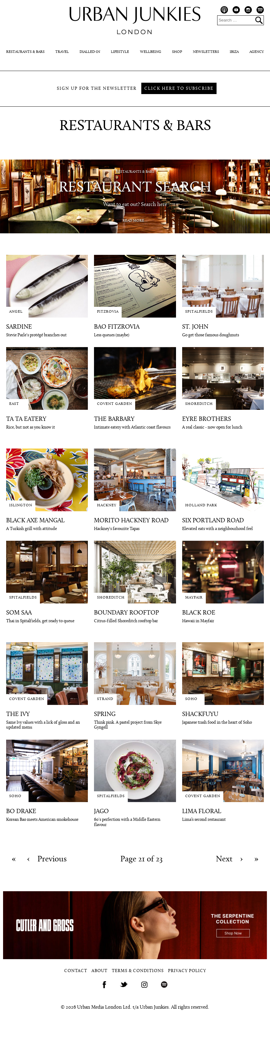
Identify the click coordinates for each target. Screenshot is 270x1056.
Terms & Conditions (138, 971)
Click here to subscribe (178, 88)
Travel (62, 52)
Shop (177, 52)
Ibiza (234, 52)
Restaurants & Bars (25, 52)
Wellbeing (150, 52)
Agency (256, 52)
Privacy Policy (187, 971)
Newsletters (206, 52)
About (100, 971)
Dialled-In (90, 52)
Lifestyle (120, 52)
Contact (75, 971)
